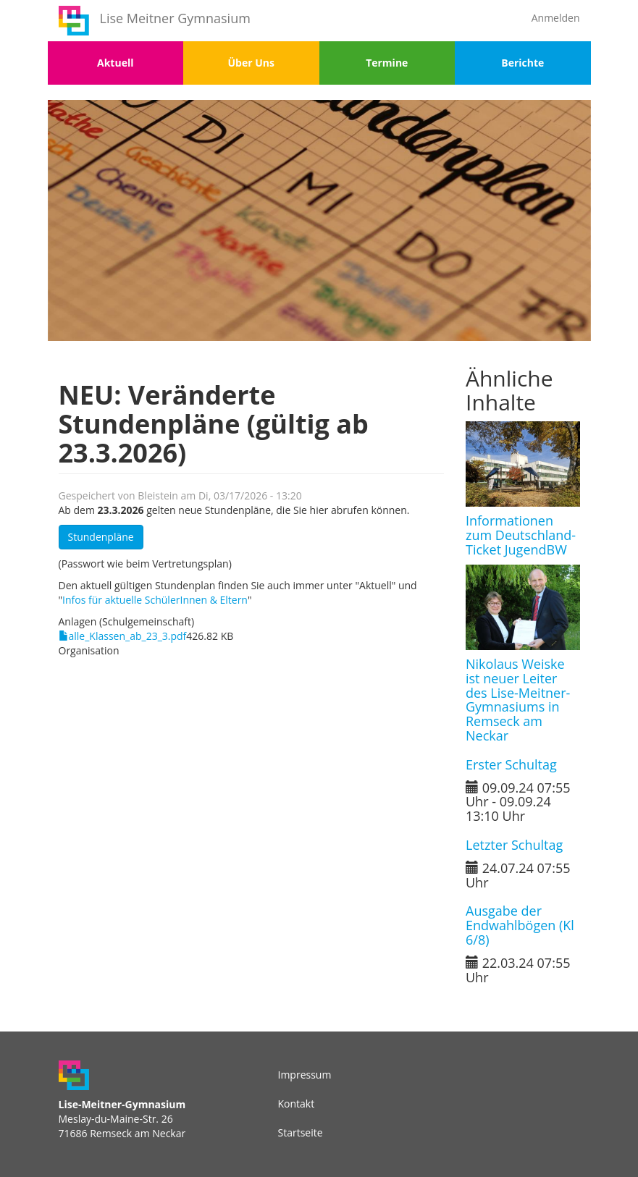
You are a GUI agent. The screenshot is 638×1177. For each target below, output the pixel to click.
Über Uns (251, 62)
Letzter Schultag (514, 844)
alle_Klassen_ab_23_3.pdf (128, 636)
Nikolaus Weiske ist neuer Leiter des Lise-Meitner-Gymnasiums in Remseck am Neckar (518, 699)
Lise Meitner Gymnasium (175, 18)
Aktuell (115, 62)
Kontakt (296, 1103)
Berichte (522, 62)
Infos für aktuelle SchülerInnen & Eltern (155, 600)
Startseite (300, 1132)
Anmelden (556, 18)
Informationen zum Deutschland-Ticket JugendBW (521, 535)
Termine (387, 62)
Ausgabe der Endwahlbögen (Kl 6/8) (520, 925)
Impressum (305, 1074)
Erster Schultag (511, 764)
